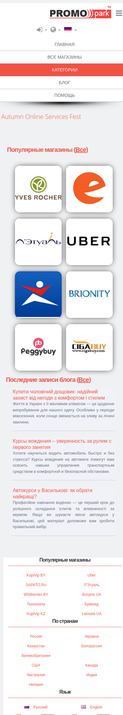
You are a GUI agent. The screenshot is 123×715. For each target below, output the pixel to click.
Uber (92, 575)
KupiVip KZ (36, 614)
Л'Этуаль (91, 585)
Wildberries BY (36, 594)
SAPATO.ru (36, 585)
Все (80, 149)
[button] (42, 29)
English (91, 707)
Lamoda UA (92, 614)
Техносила (36, 604)
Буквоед (92, 604)
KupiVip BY (35, 575)
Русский (35, 707)
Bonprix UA (91, 594)
